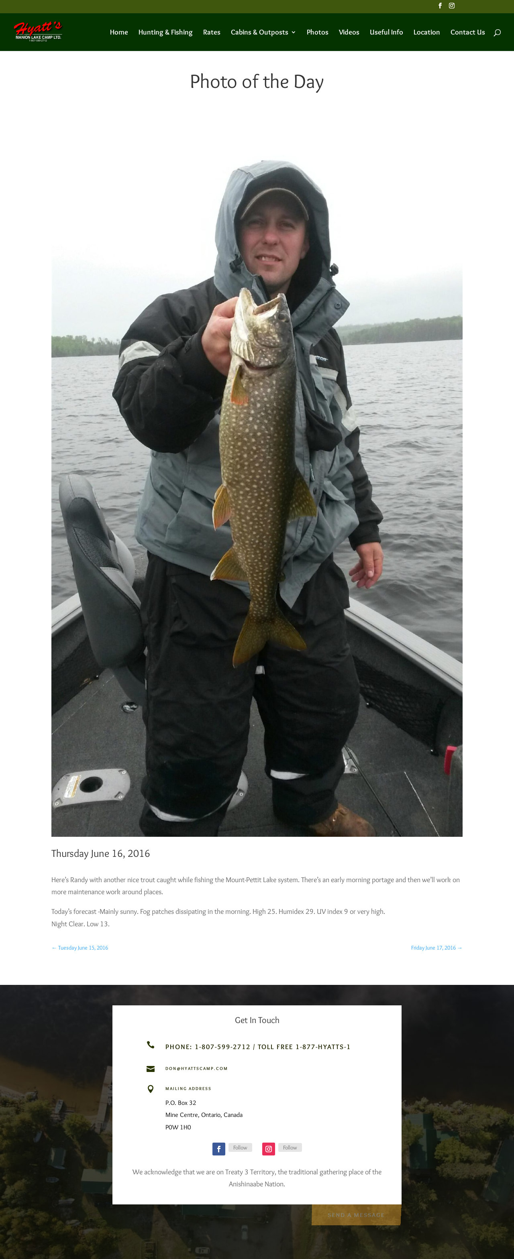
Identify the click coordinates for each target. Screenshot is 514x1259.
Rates (211, 33)
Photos (317, 33)
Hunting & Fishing (166, 33)
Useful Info (386, 33)
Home (119, 33)
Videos (349, 33)
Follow (240, 1147)
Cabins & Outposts (259, 33)
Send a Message (356, 1214)
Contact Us (468, 33)
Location (427, 33)
